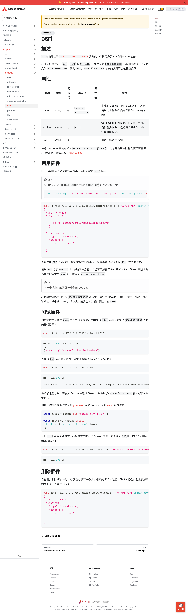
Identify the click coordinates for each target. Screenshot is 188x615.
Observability (11, 129)
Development (9, 148)
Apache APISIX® (56, 9)
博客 (90, 9)
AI (6, 54)
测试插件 (158, 30)
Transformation (12, 63)
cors (9, 77)
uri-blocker (12, 82)
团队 (123, 9)
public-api (12, 110)
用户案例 (99, 9)
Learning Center (77, 9)
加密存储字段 (74, 153)
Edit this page (50, 535)
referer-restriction (15, 96)
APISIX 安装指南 (10, 30)
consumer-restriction (17, 101)
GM (8, 115)
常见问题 (7, 157)
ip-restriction (13, 87)
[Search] (176, 9)
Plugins (6, 49)
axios (110, 405)
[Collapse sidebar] (19, 556)
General (8, 59)
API (4, 143)
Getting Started (10, 26)
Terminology (8, 45)
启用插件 (158, 26)
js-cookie (78, 405)
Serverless (10, 134)
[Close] (184, 2)
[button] (161, 9)
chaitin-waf (12, 120)
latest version (87, 24)
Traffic (8, 124)
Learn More (124, 2)
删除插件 (158, 34)
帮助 (116, 9)
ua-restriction (13, 91)
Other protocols (12, 138)
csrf (9, 106)
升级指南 (7, 171)
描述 (156, 19)
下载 (109, 9)
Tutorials (7, 40)
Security (9, 73)
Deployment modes (12, 153)
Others (6, 162)
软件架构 (7, 35)
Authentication (12, 68)
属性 (156, 22)
